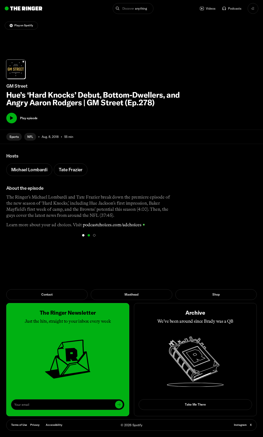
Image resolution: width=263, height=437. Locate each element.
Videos (207, 8)
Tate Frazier (70, 169)
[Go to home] (23, 8)
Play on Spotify (21, 25)
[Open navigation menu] (253, 8)
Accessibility (54, 425)
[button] (133, 8)
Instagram (240, 425)
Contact (47, 294)
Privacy (34, 425)
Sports (14, 137)
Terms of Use (19, 425)
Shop (216, 294)
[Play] (11, 118)
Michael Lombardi (29, 169)
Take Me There (195, 404)
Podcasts (231, 8)
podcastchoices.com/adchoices (114, 224)
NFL (30, 137)
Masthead (131, 294)
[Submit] (119, 405)
